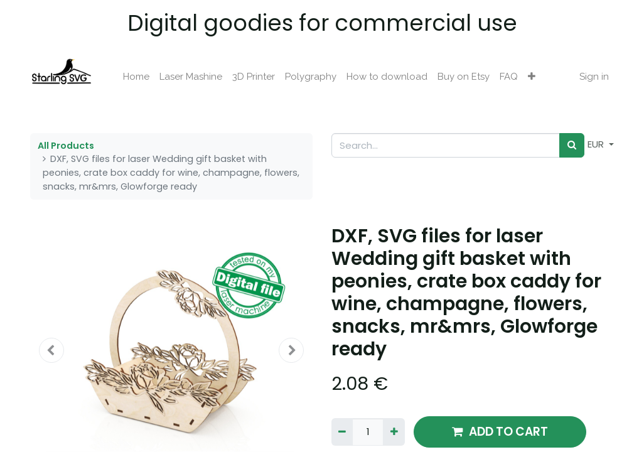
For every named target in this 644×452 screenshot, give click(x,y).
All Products (66, 145)
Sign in (594, 76)
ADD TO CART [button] (500, 431)
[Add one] (393, 432)
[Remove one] (342, 432)
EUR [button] (597, 144)
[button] (531, 77)
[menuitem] (136, 77)
